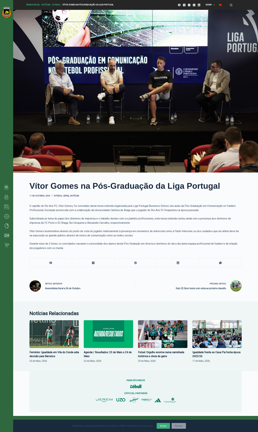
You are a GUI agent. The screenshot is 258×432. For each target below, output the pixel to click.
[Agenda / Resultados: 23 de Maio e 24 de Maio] (108, 334)
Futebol (56, 5)
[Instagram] (189, 5)
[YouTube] (194, 5)
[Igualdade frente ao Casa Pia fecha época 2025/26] (217, 334)
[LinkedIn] (199, 5)
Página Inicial (33, 5)
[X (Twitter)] (184, 5)
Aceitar (163, 426)
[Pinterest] (136, 263)
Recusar (179, 426)
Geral (66, 196)
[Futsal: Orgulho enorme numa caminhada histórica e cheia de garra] (162, 334)
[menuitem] (220, 5)
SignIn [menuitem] (211, 5)
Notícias (46, 5)
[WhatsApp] (220, 263)
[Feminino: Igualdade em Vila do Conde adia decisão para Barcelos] (54, 334)
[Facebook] (179, 5)
